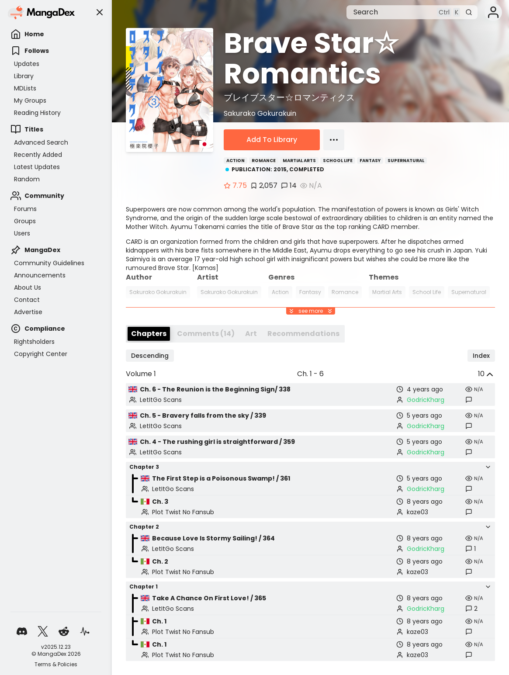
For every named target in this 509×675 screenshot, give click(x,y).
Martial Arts (299, 160)
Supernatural (406, 160)
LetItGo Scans (161, 399)
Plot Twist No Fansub (183, 512)
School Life (338, 160)
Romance (264, 160)
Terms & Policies (56, 664)
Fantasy (370, 160)
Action (235, 160)
